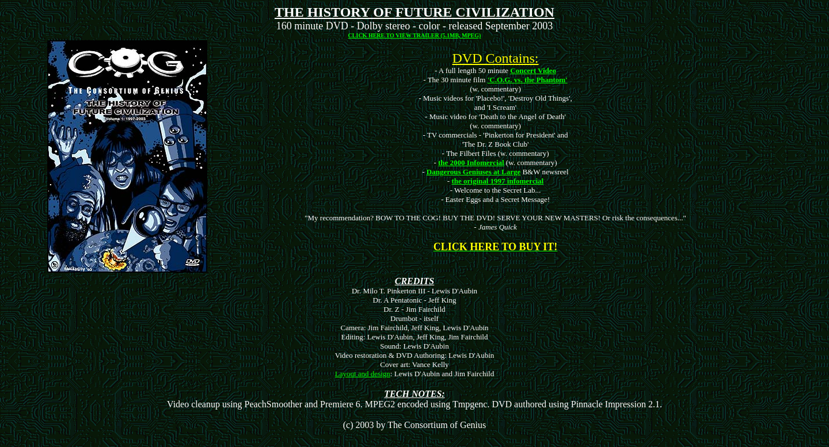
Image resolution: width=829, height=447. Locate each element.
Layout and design (362, 373)
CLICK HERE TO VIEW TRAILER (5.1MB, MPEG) (414, 35)
